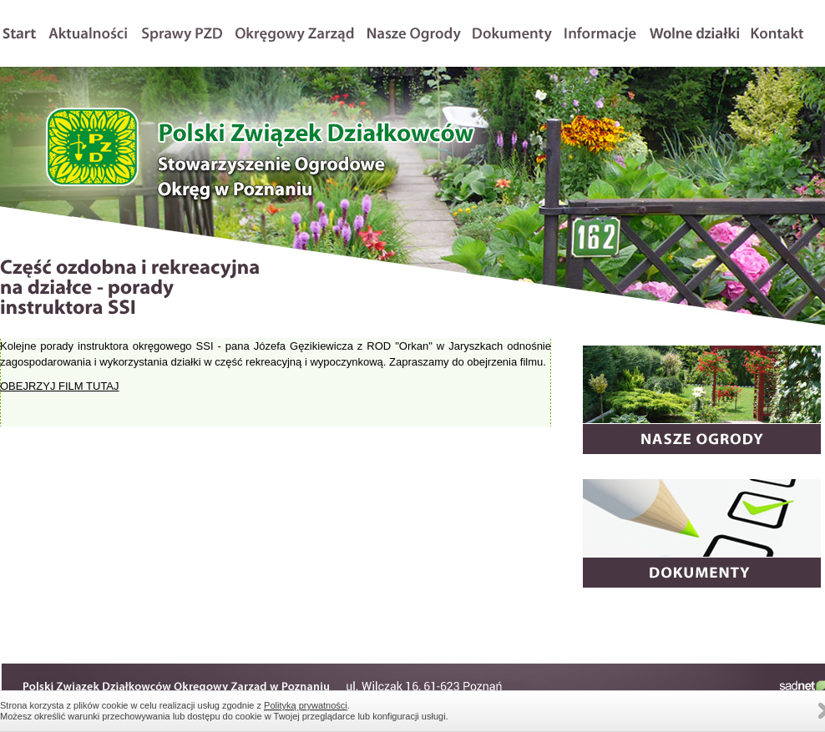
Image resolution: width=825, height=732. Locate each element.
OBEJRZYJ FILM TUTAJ (59, 386)
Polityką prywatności (305, 705)
